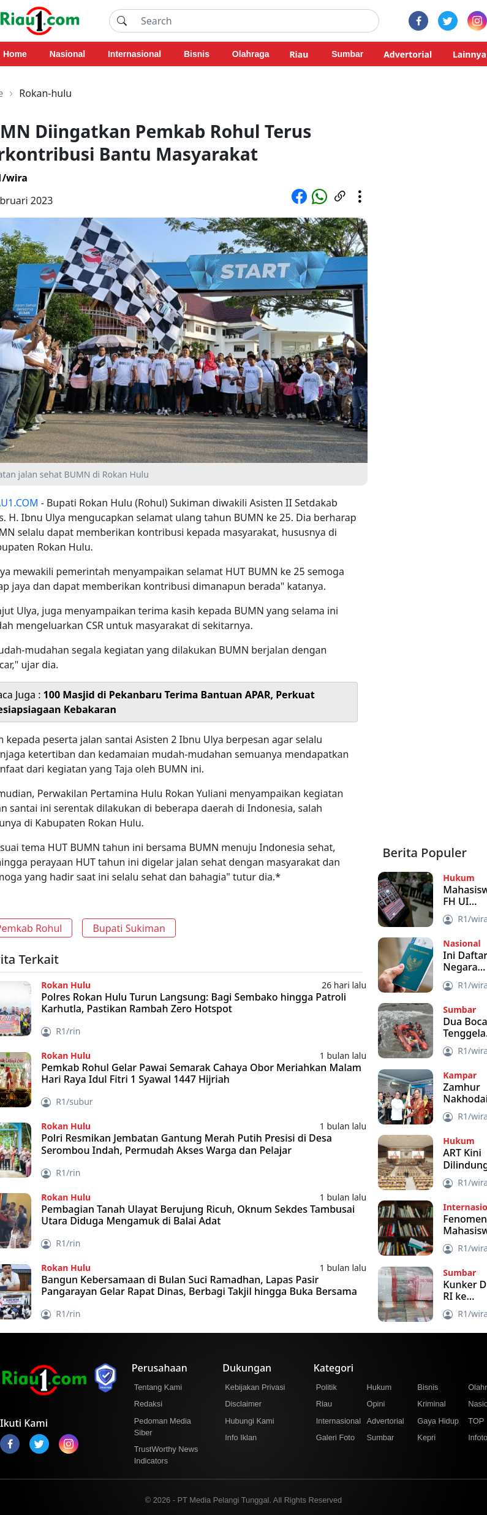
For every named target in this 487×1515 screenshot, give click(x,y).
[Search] (256, 20)
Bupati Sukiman (128, 928)
